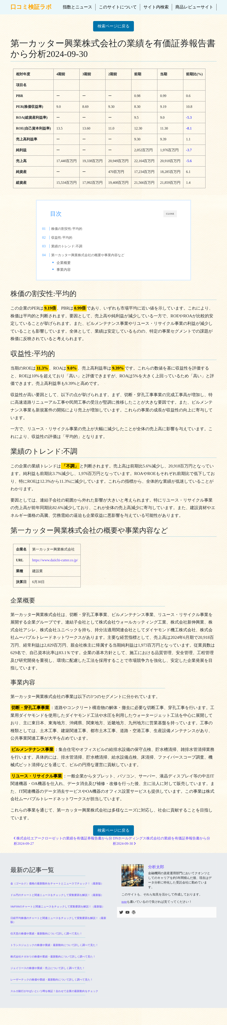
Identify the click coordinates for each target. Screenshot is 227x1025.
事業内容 (72, 269)
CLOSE (170, 214)
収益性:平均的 (70, 237)
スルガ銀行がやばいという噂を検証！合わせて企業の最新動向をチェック (54, 994)
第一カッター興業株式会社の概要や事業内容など (96, 255)
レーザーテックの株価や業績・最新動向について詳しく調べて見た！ (51, 983)
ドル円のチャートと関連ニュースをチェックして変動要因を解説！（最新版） (57, 898)
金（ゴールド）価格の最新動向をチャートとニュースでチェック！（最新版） (57, 887)
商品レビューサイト (194, 7)
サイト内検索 (156, 7)
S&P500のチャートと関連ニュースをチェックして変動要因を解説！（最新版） (57, 910)
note (124, 905)
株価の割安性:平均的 (75, 229)
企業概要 (72, 263)
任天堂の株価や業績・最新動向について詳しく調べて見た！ (46, 937)
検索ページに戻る (113, 26)
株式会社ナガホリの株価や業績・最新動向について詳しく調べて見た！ (53, 960)
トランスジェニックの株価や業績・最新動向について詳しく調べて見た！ (54, 948)
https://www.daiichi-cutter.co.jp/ (55, 564)
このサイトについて (118, 7)
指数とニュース (77, 7)
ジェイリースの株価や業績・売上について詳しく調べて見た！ (47, 971)
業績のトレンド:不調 (75, 246)
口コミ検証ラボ (31, 7)
